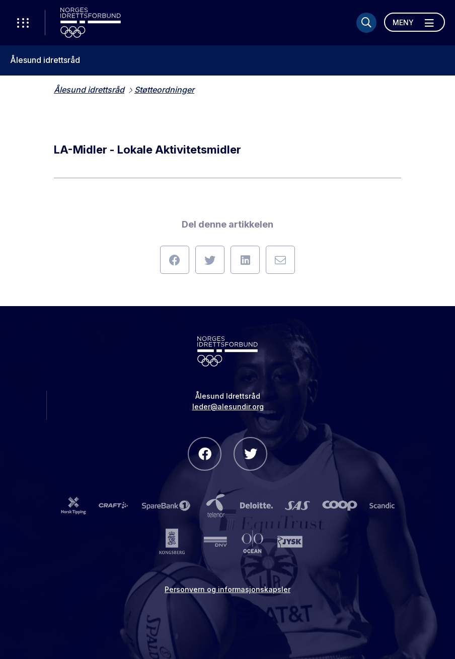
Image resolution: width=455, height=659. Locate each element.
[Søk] (366, 23)
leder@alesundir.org (228, 406)
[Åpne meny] (414, 22)
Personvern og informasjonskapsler (227, 589)
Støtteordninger (164, 90)
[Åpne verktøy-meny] (22, 22)
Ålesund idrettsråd (45, 60)
